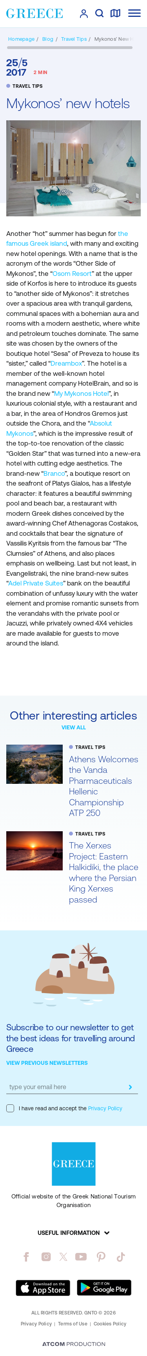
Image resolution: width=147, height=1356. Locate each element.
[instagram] (46, 1257)
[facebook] (26, 1257)
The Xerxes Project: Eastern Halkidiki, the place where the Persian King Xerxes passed (103, 873)
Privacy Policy (104, 1108)
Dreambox (66, 363)
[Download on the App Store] (43, 1288)
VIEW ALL (74, 727)
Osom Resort (72, 273)
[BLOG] (47, 39)
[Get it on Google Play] (104, 1288)
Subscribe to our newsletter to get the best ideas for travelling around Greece (70, 1038)
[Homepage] (21, 39)
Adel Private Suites (35, 583)
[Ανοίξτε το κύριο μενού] (134, 13)
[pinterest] (101, 1257)
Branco (54, 473)
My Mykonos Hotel (81, 393)
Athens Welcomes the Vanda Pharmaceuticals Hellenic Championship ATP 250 (103, 786)
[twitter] (63, 1256)
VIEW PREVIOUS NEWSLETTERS (47, 1063)
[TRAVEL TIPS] (74, 39)
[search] (99, 14)
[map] (115, 14)
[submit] (130, 1087)
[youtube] (81, 1257)
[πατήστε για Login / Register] (84, 14)
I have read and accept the (64, 1108)
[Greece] (34, 13)
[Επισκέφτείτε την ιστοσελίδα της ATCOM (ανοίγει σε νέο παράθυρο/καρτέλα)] (73, 1345)
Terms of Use (72, 1324)
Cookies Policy (110, 1324)
